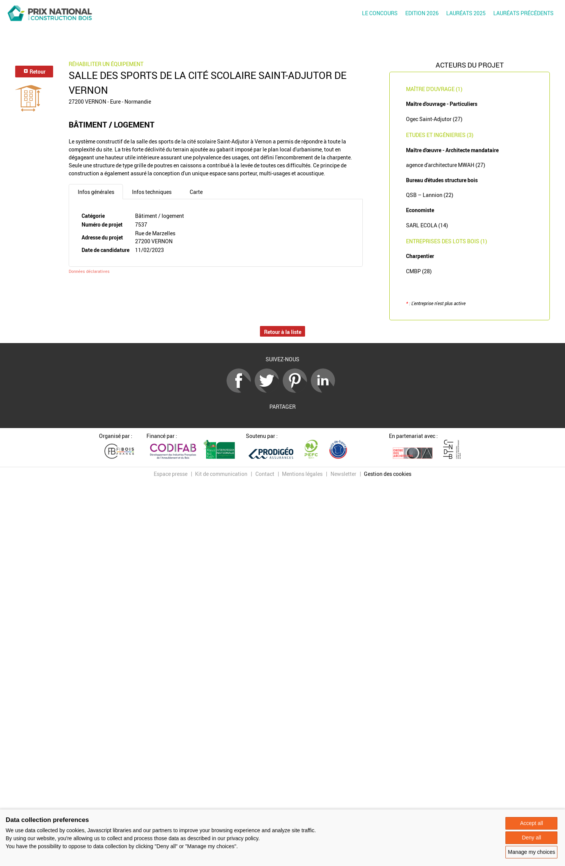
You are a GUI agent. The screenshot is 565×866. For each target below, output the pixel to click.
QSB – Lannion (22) (429, 194)
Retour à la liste (282, 331)
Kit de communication (221, 473)
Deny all (531, 838)
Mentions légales (302, 473)
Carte (196, 191)
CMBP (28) (419, 271)
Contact (264, 473)
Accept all (531, 823)
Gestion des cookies (387, 473)
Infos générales (96, 191)
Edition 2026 (422, 13)
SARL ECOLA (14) (427, 225)
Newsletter (343, 473)
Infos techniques (152, 191)
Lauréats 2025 (466, 13)
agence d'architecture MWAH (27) (445, 164)
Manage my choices (531, 852)
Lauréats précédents (523, 13)
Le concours (380, 13)
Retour (34, 71)
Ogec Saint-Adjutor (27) (434, 119)
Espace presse (170, 473)
